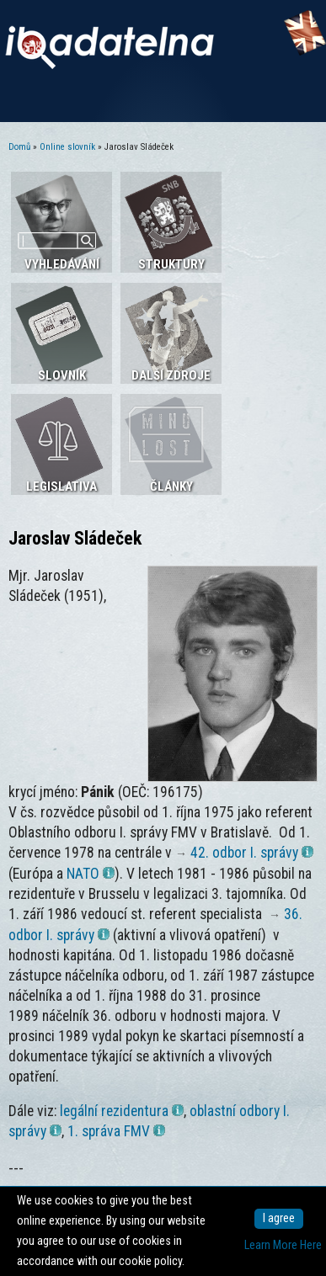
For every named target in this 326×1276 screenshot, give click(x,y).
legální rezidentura (122, 1111)
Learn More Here (283, 1245)
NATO (91, 873)
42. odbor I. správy (251, 852)
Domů (19, 146)
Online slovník (67, 146)
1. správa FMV (116, 1131)
